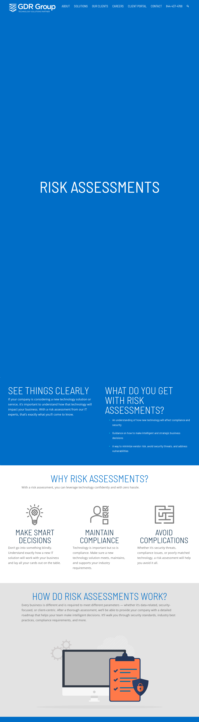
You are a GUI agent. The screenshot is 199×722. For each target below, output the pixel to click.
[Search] (188, 5)
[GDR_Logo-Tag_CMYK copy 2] (32, 8)
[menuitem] (66, 5)
